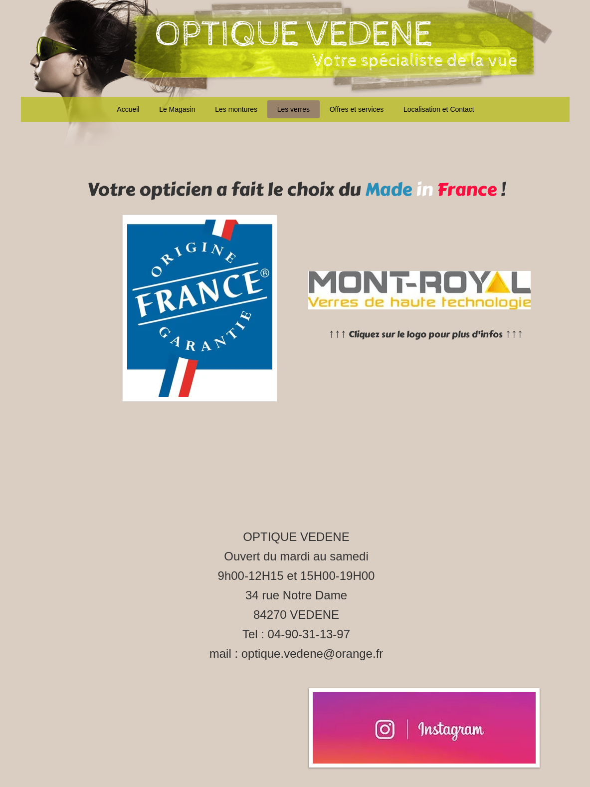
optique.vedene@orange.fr (312, 653)
